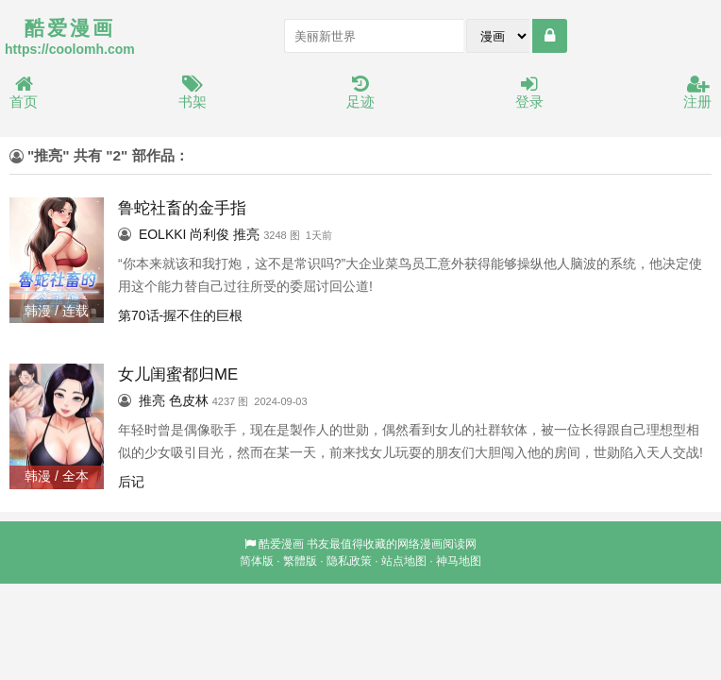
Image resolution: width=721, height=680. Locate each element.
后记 (131, 481)
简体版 (257, 561)
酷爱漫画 (281, 544)
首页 (23, 93)
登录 (529, 93)
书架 (192, 93)
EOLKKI (163, 234)
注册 (697, 93)
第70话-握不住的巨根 (180, 315)
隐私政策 (349, 561)
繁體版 (300, 561)
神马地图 (458, 561)
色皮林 (189, 400)
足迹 (360, 93)
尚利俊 (209, 234)
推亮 (246, 234)
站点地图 (404, 561)
